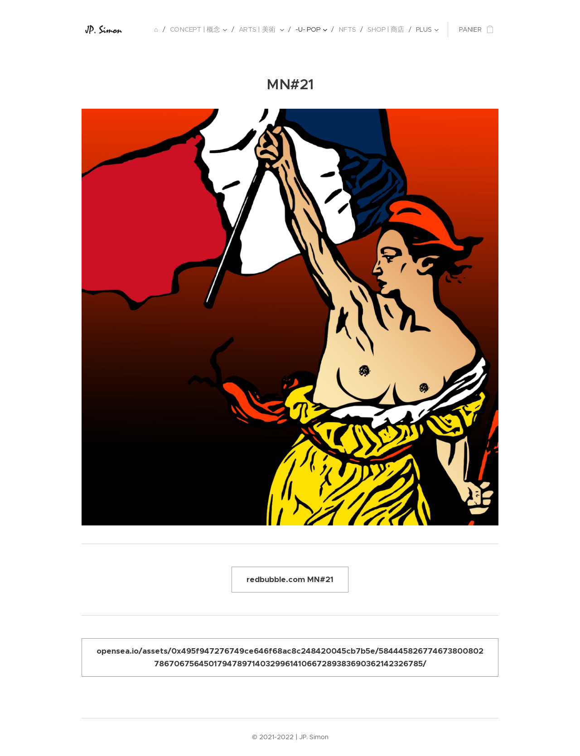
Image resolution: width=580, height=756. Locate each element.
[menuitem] (160, 29)
